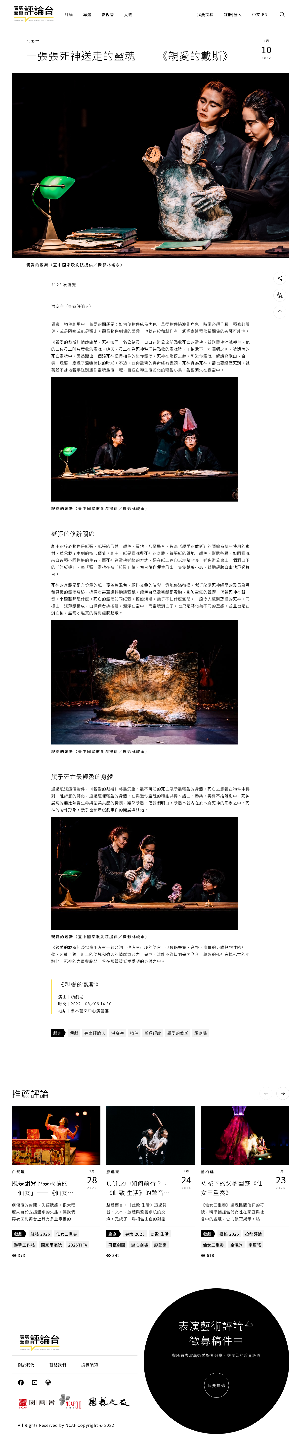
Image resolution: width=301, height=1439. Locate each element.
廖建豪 (113, 1171)
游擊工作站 (24, 1245)
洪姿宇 (33, 41)
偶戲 (74, 1033)
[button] (265, 1093)
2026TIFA (77, 1245)
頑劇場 (200, 1033)
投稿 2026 (229, 1234)
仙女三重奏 (66, 1234)
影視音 (107, 14)
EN (265, 14)
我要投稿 (205, 14)
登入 (238, 14)
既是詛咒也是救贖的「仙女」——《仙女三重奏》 (43, 1193)
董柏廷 (207, 1171)
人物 (128, 14)
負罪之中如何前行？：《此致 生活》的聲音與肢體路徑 (138, 1193)
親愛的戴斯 (177, 1033)
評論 (69, 14)
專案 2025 (135, 1234)
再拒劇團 (116, 1245)
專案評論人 (94, 1033)
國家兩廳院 (51, 1245)
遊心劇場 (139, 1245)
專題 (87, 14)
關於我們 (26, 1365)
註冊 (228, 14)
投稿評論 (253, 1234)
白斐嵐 (18, 1171)
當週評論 (152, 1033)
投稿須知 (89, 1365)
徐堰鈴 (236, 1245)
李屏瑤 (255, 1245)
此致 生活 (160, 1234)
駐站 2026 (40, 1234)
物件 (134, 1033)
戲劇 (57, 1033)
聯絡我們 (57, 1365)
